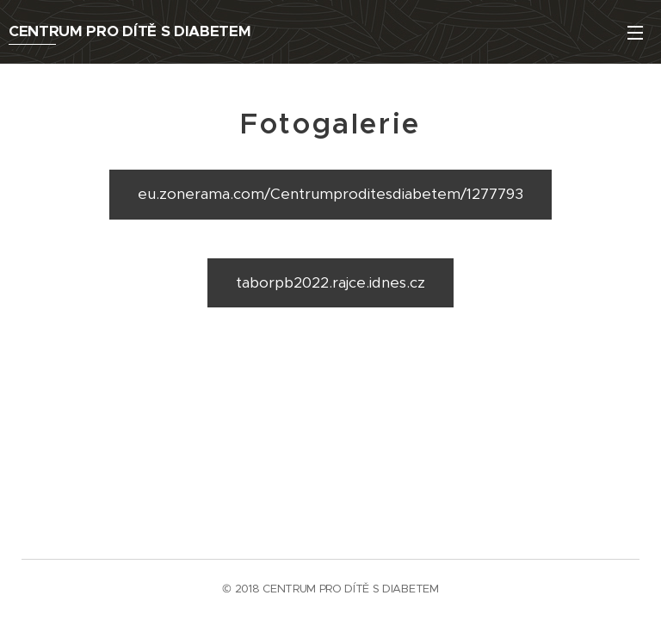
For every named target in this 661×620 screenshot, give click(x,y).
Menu (635, 33)
